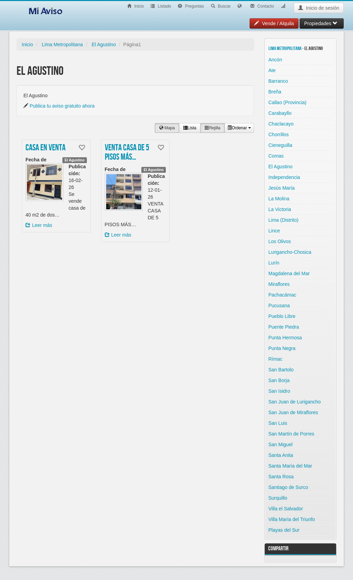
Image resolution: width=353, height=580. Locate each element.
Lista (189, 128)
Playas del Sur (284, 530)
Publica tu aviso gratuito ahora (62, 106)
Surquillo (278, 498)
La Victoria (280, 209)
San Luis (278, 423)
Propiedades (320, 23)
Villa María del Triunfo (292, 519)
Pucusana (279, 305)
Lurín (274, 263)
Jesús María (282, 188)
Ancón (275, 59)
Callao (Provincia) (287, 102)
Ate (272, 70)
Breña (275, 91)
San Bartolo (281, 369)
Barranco (278, 81)
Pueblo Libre (282, 316)
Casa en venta (45, 148)
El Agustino (104, 44)
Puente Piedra (284, 327)
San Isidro (279, 391)
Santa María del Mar (290, 466)
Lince (274, 230)
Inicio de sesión (318, 8)
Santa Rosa (281, 476)
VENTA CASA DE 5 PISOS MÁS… (127, 153)
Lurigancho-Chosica (290, 252)
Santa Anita (281, 455)
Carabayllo (280, 113)
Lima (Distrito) (284, 220)
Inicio (135, 6)
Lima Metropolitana (62, 44)
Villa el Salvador (286, 508)
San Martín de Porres (291, 434)
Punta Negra (282, 348)
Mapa (167, 128)
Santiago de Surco (288, 487)
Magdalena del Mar (289, 273)
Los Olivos (280, 241)
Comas (276, 156)
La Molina (279, 198)
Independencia (284, 177)
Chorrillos (279, 134)
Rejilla (212, 128)
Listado (161, 6)
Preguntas (191, 6)
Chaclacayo (281, 124)
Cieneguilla (280, 145)
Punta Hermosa (285, 337)
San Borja (279, 380)
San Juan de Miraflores (293, 412)
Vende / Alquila (274, 23)
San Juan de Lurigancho (295, 401)
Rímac (275, 359)
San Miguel (281, 444)
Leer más (39, 225)
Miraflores (279, 284)
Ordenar (239, 128)
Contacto (262, 6)
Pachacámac (282, 295)
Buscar (221, 6)
